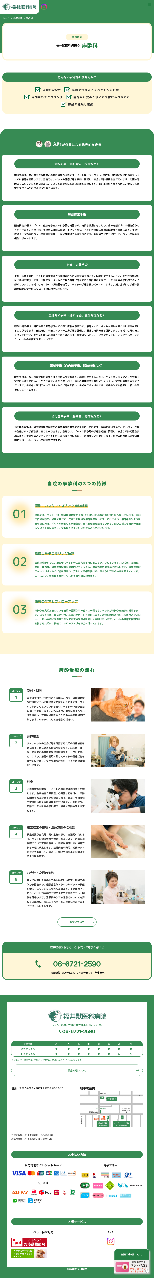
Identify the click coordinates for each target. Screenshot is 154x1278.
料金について (77, 922)
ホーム (6, 18)
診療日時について (77, 1070)
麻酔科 (29, 18)
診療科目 (18, 18)
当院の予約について (132, 1254)
